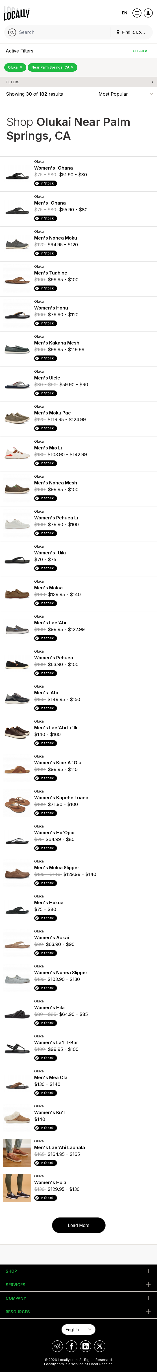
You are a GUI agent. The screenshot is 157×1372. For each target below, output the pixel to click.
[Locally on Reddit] (57, 1346)
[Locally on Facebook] (71, 1346)
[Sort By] (125, 94)
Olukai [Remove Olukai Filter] (15, 67)
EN (124, 12)
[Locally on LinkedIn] (85, 1346)
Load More (79, 1225)
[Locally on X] (99, 1346)
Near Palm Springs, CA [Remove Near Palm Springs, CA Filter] (52, 67)
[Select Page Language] (78, 1329)
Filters (12, 82)
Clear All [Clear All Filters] (142, 51)
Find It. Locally (132, 32)
